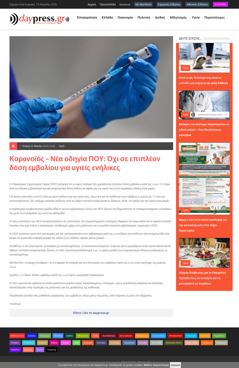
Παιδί (76, 342)
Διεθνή (160, 19)
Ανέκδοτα (15, 349)
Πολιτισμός (29, 342)
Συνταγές (101, 342)
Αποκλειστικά (175, 335)
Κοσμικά (143, 342)
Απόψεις (15, 342)
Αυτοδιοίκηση (108, 335)
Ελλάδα (107, 19)
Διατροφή (87, 342)
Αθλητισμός (178, 19)
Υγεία (196, 19)
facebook (125, 4)
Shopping (51, 349)
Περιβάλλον (219, 335)
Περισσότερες (214, 19)
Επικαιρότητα (87, 19)
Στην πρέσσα (126, 335)
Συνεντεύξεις (158, 335)
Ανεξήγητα (221, 342)
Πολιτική (144, 19)
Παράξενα (207, 342)
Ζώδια (40, 349)
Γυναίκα (65, 342)
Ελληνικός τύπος (173, 342)
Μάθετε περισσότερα (156, 365)
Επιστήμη (114, 342)
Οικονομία (125, 19)
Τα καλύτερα (142, 335)
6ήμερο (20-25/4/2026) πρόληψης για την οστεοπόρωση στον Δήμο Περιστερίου (203, 225)
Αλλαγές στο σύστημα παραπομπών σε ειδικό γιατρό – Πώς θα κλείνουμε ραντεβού (204, 129)
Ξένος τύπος (192, 342)
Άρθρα (54, 342)
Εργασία (42, 342)
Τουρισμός (191, 335)
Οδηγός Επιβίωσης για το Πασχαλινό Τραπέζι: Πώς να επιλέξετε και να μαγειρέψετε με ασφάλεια (202, 278)
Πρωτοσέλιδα (108, 4)
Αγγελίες (28, 349)
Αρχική (92, 4)
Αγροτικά (205, 335)
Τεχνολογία (129, 342)
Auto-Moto (156, 342)
